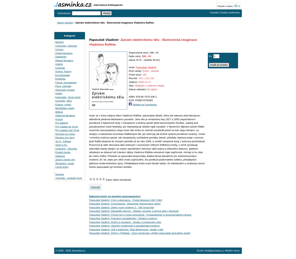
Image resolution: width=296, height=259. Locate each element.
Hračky (59, 64)
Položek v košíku (227, 6)
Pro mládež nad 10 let (67, 130)
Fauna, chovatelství (66, 82)
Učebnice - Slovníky (66, 148)
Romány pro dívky (65, 134)
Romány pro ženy (65, 137)
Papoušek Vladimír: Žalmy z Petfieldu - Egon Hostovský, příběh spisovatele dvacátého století (139, 233)
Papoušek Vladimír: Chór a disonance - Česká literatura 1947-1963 (125, 200)
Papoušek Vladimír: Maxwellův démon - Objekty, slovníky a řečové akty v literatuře (134, 211)
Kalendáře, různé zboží (68, 97)
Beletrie (59, 42)
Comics (59, 49)
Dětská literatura (64, 60)
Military (59, 112)
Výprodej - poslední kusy (68, 178)
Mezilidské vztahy (65, 108)
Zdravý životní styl (65, 159)
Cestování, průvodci (66, 45)
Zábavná (60, 156)
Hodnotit (95, 187)
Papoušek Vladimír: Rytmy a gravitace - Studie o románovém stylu (125, 222)
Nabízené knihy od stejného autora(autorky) (114, 196)
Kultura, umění (63, 104)
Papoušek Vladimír (146, 67)
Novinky (59, 174)
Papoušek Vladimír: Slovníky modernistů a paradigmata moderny (124, 225)
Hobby (58, 93)
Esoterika (60, 78)
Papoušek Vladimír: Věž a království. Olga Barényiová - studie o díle (126, 229)
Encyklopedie (62, 75)
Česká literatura (63, 53)
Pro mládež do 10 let (66, 126)
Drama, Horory (63, 71)
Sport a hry (61, 145)
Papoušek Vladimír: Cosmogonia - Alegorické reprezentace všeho (125, 203)
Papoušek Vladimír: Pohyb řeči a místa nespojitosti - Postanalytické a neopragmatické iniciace (140, 214)
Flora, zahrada (63, 86)
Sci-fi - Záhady (63, 141)
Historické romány (65, 90)
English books (63, 152)
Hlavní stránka (65, 22)
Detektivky (61, 56)
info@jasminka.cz (214, 250)
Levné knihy (61, 167)
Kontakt (214, 12)
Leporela (60, 67)
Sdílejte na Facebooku (145, 104)
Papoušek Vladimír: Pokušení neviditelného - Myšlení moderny (123, 218)
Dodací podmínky (230, 12)
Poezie (59, 119)
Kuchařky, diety (63, 100)
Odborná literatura (65, 115)
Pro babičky (61, 122)
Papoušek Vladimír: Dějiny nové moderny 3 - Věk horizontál (121, 207)
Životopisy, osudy (64, 163)
